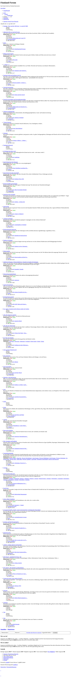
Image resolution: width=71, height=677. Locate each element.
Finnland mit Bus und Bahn (9, 194)
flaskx (9, 83)
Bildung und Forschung (8, 53)
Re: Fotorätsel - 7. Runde (18, 505)
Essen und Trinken (7, 366)
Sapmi (14, 34)
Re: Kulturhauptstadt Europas (19, 49)
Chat (4, 612)
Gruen (9, 141)
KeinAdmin (10, 587)
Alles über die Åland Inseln (9, 325)
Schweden (11, 341)
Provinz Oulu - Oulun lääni (16, 459)
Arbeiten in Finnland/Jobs (8, 111)
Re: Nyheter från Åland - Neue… (20, 333)
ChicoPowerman (11, 39)
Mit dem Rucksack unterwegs (9, 229)
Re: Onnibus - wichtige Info (19, 201)
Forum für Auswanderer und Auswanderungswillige (14, 99)
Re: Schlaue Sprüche (17, 563)
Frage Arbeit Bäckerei (17, 128)
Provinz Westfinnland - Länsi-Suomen (30, 458)
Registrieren (11, 629)
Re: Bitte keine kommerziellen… (20, 552)
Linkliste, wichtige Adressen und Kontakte (12, 544)
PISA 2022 (15, 59)
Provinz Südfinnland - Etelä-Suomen (47, 458)
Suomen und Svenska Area (9, 473)
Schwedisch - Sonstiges (24, 479)
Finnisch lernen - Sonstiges (45, 478)
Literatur (5, 419)
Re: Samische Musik (17, 321)
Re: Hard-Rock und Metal (18, 414)
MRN (9, 180)
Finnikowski (10, 191)
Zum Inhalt (3, 8)
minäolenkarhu (11, 484)
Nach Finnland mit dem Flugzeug (10, 162)
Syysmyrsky (10, 398)
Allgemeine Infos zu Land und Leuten (11, 32)
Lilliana (9, 129)
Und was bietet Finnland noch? (10, 349)
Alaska (42, 341)
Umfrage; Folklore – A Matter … (20, 140)
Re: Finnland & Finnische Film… (20, 448)
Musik (4, 407)
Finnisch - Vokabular (24, 478)
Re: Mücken (15, 361)
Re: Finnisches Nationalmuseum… (20, 436)
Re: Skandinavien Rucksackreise (20, 235)
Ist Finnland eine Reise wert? (9, 151)
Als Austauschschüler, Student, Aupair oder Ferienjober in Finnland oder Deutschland (21, 509)
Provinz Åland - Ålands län (15, 458)
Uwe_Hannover (51, 651)
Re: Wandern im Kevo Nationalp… (20, 246)
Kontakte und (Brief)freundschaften (11, 522)
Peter (11, 34)
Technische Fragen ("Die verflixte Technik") (12, 578)
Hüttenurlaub (6, 206)
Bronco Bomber (11, 416)
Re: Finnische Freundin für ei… (19, 528)
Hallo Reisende (16, 624)
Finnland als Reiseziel (8, 145)
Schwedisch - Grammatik (57, 478)
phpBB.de (15, 664)
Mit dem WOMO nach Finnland (10, 183)
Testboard (5, 602)
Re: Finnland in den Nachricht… (20, 70)
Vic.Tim (9, 575)
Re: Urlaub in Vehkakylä (18, 213)
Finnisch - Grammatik (14, 478)
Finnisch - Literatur (33, 478)
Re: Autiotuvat (16, 280)
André (9, 346)
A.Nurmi (10, 426)
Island (38, 341)
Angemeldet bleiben (47, 632)
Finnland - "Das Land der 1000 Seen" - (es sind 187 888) (15, 26)
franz (9, 236)
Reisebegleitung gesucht (8, 296)
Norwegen (16, 341)
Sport (4, 389)
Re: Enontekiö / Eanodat (18, 269)
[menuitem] (4, 13)
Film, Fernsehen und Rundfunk (10, 441)
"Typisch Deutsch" (7, 122)
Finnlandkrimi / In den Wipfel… (20, 425)
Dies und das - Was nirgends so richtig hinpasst (13, 567)
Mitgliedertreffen (7, 532)
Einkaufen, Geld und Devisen (9, 377)
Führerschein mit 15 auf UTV (19, 38)
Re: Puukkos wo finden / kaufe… (20, 384)
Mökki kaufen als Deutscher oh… (20, 106)
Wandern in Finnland (7, 240)
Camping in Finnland (7, 218)
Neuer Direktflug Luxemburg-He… (20, 168)
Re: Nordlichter (16, 157)
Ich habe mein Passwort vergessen (34, 632)
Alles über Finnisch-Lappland (9, 314)
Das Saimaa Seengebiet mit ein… (20, 292)
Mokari (9, 305)
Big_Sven (10, 226)
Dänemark (22, 341)
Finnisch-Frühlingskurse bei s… (20, 483)
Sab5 (9, 529)
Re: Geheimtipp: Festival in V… (20, 463)
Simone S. (10, 215)
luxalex (9, 169)
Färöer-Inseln (33, 341)
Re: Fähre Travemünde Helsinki (20, 189)
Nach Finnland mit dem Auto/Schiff (11, 172)
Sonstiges (5, 467)
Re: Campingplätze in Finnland (19, 224)
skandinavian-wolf (12, 506)
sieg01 (9, 61)
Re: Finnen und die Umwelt (19, 94)
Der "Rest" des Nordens (8, 337)
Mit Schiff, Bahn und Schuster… (20, 304)
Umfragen (5, 133)
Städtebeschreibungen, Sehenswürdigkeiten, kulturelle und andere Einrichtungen (20, 262)
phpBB (7, 662)
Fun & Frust (6, 488)
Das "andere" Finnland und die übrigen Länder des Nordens (16, 309)
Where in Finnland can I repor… (20, 573)
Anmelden (3, 629)
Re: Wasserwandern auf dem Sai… (20, 257)
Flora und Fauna (6, 355)
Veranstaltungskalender (8, 453)
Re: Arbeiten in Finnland (18, 117)
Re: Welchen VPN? (17, 585)
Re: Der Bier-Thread (17, 372)
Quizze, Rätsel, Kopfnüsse (9, 499)
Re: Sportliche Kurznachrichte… (20, 396)
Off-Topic (5, 590)
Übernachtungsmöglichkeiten (9, 274)
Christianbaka (11, 625)
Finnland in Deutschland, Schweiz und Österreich (48, 459)
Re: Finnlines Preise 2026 (18, 179)
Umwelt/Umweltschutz (8, 87)
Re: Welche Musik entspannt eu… (20, 597)
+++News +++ (6, 64)
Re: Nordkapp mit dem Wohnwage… (21, 345)
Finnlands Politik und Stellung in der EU (12, 75)
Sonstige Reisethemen (8, 284)
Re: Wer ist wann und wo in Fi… (20, 540)
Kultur (4, 42)
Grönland (27, 341)
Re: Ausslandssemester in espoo (20, 517)
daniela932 (10, 553)
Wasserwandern (6, 251)
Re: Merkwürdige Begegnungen (20, 494)
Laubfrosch (10, 118)
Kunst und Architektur (8, 430)
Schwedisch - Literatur (13, 479)
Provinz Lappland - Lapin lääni (29, 459)
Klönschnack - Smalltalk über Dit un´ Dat (12, 556)
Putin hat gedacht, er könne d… (19, 82)
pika (9, 518)
